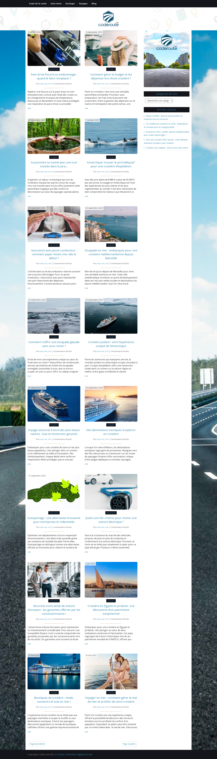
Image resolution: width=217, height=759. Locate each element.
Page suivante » (130, 744)
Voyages (83, 3)
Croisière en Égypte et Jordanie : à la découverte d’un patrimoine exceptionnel (111, 610)
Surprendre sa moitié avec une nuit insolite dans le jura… (54, 164)
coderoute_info (45, 84)
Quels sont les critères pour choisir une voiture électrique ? (111, 520)
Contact (60, 754)
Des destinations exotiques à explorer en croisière (111, 432)
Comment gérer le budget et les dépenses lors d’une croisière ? (111, 76)
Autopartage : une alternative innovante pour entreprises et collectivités (54, 520)
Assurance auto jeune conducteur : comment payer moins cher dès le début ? (54, 254)
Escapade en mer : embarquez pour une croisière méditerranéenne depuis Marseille (111, 254)
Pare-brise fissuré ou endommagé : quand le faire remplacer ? (54, 76)
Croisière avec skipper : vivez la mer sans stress (167, 147)
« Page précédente (36, 744)
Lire (29, 108)
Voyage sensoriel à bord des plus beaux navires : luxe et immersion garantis (54, 432)
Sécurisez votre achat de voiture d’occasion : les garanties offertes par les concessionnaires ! (54, 610)
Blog (94, 3)
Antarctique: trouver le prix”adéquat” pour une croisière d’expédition (111, 164)
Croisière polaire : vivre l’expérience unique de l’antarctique (111, 344)
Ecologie (70, 3)
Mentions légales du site (79, 754)
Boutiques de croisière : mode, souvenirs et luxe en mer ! (54, 699)
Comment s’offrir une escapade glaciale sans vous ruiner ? (53, 344)
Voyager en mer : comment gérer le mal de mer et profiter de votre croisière (111, 699)
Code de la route (38, 3)
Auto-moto (56, 3)
